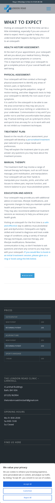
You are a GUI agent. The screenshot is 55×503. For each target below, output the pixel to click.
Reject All (27, 497)
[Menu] (47, 9)
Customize (27, 491)
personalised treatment (38, 139)
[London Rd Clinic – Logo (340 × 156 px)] (23, 9)
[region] (27, 483)
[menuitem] (47, 9)
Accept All (27, 484)
